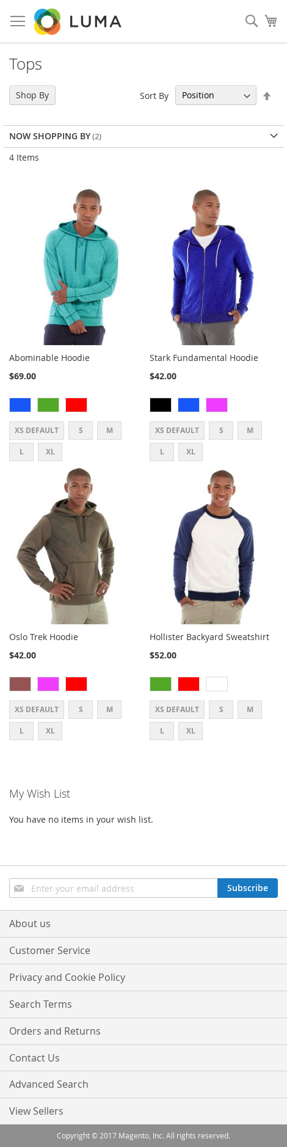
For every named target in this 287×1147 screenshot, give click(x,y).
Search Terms (40, 1004)
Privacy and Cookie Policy (67, 977)
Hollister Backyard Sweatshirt (209, 637)
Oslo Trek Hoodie (43, 637)
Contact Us (34, 1058)
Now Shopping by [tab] (49, 136)
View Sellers (36, 1111)
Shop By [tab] (32, 95)
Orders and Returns (55, 1031)
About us (30, 923)
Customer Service (49, 950)
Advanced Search (49, 1084)
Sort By (154, 95)
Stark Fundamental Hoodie (204, 357)
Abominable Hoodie (49, 357)
